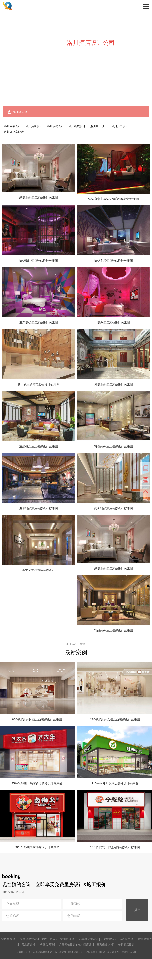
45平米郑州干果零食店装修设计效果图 (37, 783)
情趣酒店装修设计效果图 (113, 322)
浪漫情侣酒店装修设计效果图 (38, 322)
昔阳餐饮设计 (67, 944)
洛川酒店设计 (34, 126)
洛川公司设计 (120, 126)
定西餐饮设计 (9, 939)
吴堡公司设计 (48, 944)
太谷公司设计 (49, 939)
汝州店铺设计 (68, 939)
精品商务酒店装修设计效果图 (113, 630)
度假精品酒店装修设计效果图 (38, 508)
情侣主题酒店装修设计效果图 (113, 260)
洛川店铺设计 (55, 126)
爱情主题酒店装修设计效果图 (38, 197)
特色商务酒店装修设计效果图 (113, 446)
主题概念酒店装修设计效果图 (38, 446)
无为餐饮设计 (109, 939)
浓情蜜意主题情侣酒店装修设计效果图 (113, 199)
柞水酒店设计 (86, 944)
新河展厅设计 (127, 939)
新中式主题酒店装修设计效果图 (38, 384)
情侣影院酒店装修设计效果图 (38, 260)
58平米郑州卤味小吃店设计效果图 (37, 847)
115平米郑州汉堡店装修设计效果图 (115, 783)
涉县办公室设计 (89, 939)
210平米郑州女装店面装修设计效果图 (115, 719)
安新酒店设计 (126, 944)
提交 (137, 910)
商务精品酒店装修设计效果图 (113, 508)
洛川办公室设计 (14, 131)
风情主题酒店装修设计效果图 (113, 384)
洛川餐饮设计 (77, 126)
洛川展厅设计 (98, 126)
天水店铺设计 (29, 944)
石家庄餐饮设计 (106, 944)
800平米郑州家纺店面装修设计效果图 (37, 719)
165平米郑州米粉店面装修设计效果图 (115, 847)
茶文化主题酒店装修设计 (38, 570)
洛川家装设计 (12, 126)
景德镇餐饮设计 (29, 939)
